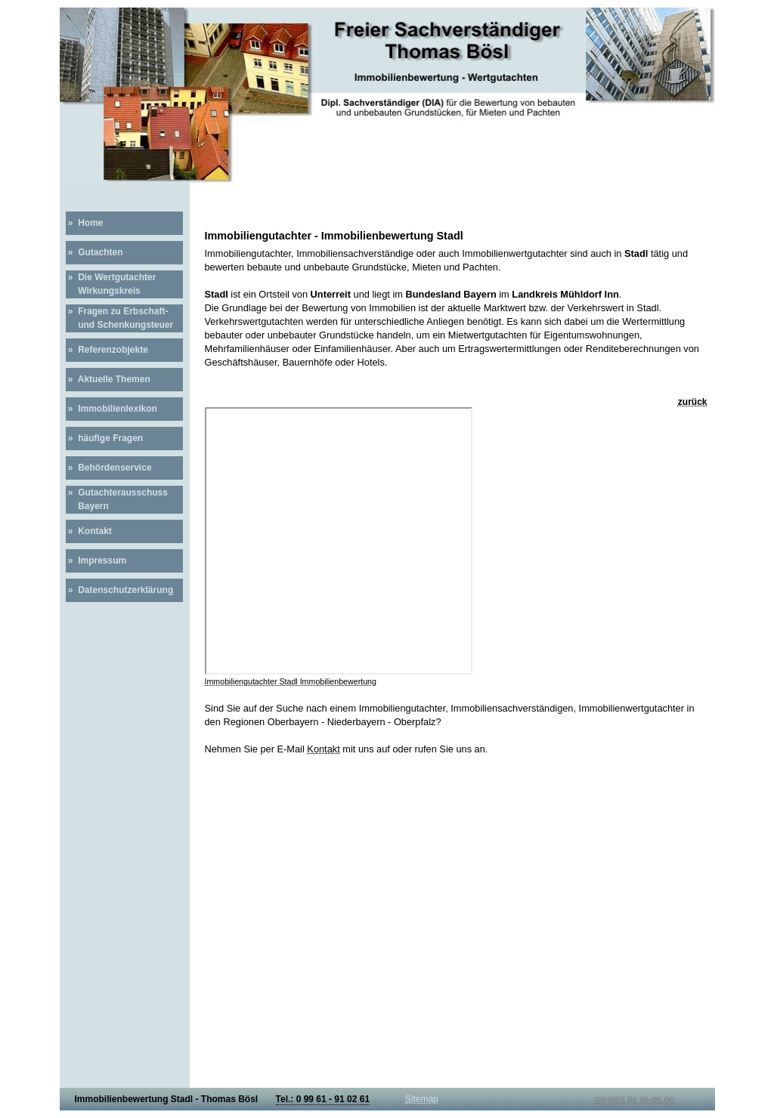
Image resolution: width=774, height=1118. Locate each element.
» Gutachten (94, 252)
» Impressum (96, 560)
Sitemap (421, 1099)
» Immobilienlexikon (111, 408)
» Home (85, 223)
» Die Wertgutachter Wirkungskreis (111, 284)
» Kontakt (89, 531)
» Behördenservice (109, 467)
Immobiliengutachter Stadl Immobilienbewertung (290, 681)
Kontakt (323, 749)
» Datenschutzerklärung (120, 590)
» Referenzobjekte (107, 349)
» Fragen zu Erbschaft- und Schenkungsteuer (120, 318)
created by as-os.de (634, 1099)
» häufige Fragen (105, 438)
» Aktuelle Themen (108, 379)
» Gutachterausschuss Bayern (117, 499)
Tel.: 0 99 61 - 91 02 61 (323, 1099)
